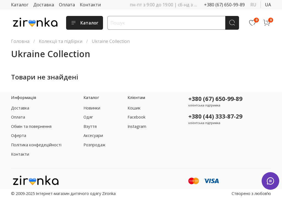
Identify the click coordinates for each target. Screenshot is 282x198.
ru (253, 5)
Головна (20, 41)
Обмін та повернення (31, 126)
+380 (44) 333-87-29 (215, 116)
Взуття (90, 126)
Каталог (19, 5)
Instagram (137, 126)
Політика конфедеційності (36, 144)
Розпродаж (94, 144)
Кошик (134, 108)
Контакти (90, 5)
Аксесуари (93, 135)
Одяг (88, 117)
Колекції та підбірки (60, 41)
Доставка (43, 5)
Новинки (91, 108)
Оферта (18, 135)
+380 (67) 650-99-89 (224, 5)
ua (268, 5)
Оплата (67, 5)
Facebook (136, 117)
